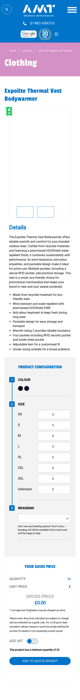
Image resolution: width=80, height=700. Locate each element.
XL (20, 457)
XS (20, 414)
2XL (21, 468)
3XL (21, 478)
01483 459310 (42, 23)
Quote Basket (56, 34)
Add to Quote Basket (40, 661)
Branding (26, 508)
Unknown (25, 489)
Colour (24, 380)
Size (21, 404)
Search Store (7, 9)
